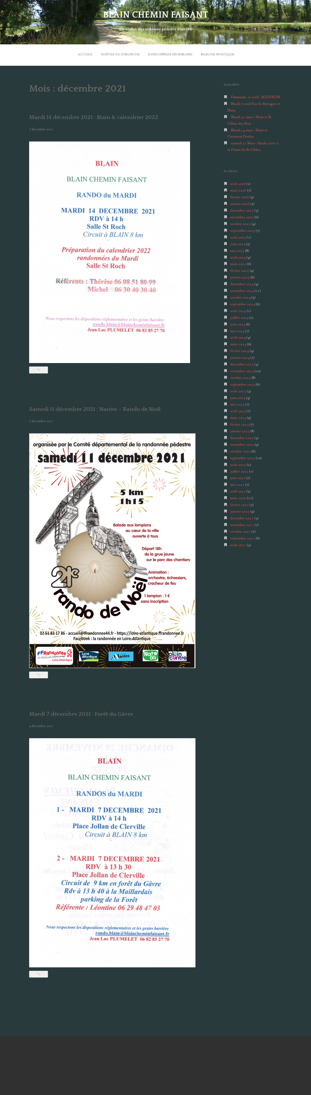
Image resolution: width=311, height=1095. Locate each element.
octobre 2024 (240, 296)
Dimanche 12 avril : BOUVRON (255, 96)
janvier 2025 (239, 276)
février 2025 (239, 269)
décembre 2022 (242, 436)
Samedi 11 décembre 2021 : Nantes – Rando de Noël (98, 408)
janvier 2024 (239, 356)
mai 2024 (237, 329)
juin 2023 (237, 396)
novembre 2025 (242, 216)
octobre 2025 (240, 222)
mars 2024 (238, 343)
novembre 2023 (242, 370)
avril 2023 (238, 410)
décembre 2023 (242, 363)
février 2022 (239, 503)
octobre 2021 (240, 530)
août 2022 (238, 463)
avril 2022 (238, 490)
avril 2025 (238, 256)
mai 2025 (237, 249)
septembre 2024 (242, 303)
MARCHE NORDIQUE (218, 54)
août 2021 (238, 543)
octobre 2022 (240, 450)
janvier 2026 (239, 202)
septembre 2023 (242, 383)
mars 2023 (238, 416)
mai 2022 (237, 483)
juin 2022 (237, 476)
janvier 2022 (239, 510)
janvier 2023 (239, 430)
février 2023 (239, 423)
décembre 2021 (242, 517)
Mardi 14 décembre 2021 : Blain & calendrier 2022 (96, 116)
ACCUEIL (83, 54)
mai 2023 (237, 403)
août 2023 (238, 390)
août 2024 (238, 309)
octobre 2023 (240, 376)
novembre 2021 (242, 523)
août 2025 (238, 236)
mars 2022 (238, 497)
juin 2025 (237, 242)
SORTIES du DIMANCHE (119, 54)
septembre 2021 (242, 537)
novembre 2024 (242, 289)
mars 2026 (238, 189)
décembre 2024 (242, 283)
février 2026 (239, 196)
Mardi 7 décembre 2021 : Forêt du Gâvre (83, 713)
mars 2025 (238, 262)
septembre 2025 (242, 229)
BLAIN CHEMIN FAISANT (155, 15)
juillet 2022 (239, 470)
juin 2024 (237, 323)
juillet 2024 (239, 316)
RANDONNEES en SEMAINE (170, 54)
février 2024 (239, 349)
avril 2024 (238, 336)
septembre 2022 (242, 456)
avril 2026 (238, 182)
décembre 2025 (242, 209)
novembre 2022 (242, 443)
